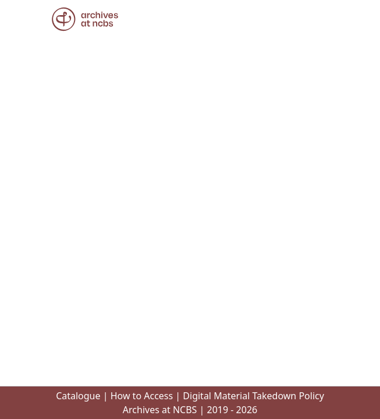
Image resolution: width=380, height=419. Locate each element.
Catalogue (78, 395)
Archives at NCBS (160, 409)
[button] (85, 19)
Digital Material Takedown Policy (253, 395)
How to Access (142, 395)
